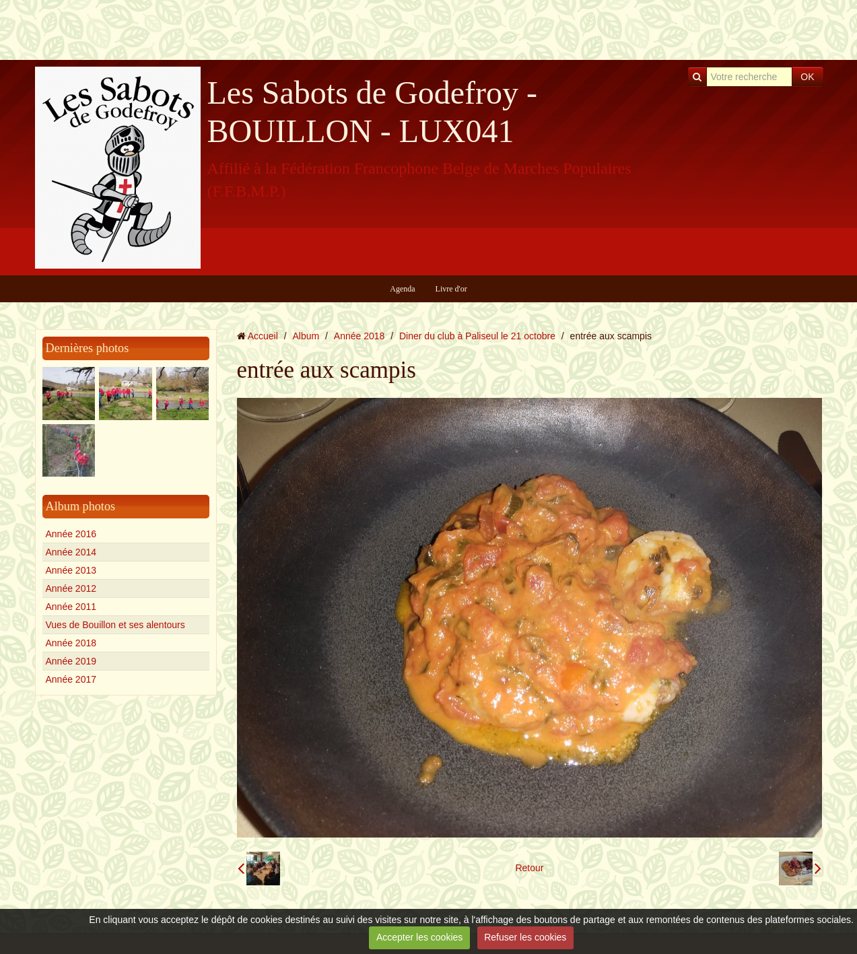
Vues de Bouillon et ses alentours (115, 624)
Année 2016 (71, 534)
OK (807, 76)
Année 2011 (71, 606)
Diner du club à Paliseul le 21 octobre (477, 336)
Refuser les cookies (525, 937)
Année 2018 (71, 643)
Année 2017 (71, 679)
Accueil (263, 336)
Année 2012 (71, 588)
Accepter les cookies (419, 937)
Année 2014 (71, 552)
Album (305, 336)
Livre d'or (451, 289)
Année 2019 (71, 661)
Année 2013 (71, 570)
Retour (529, 867)
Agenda (402, 289)
